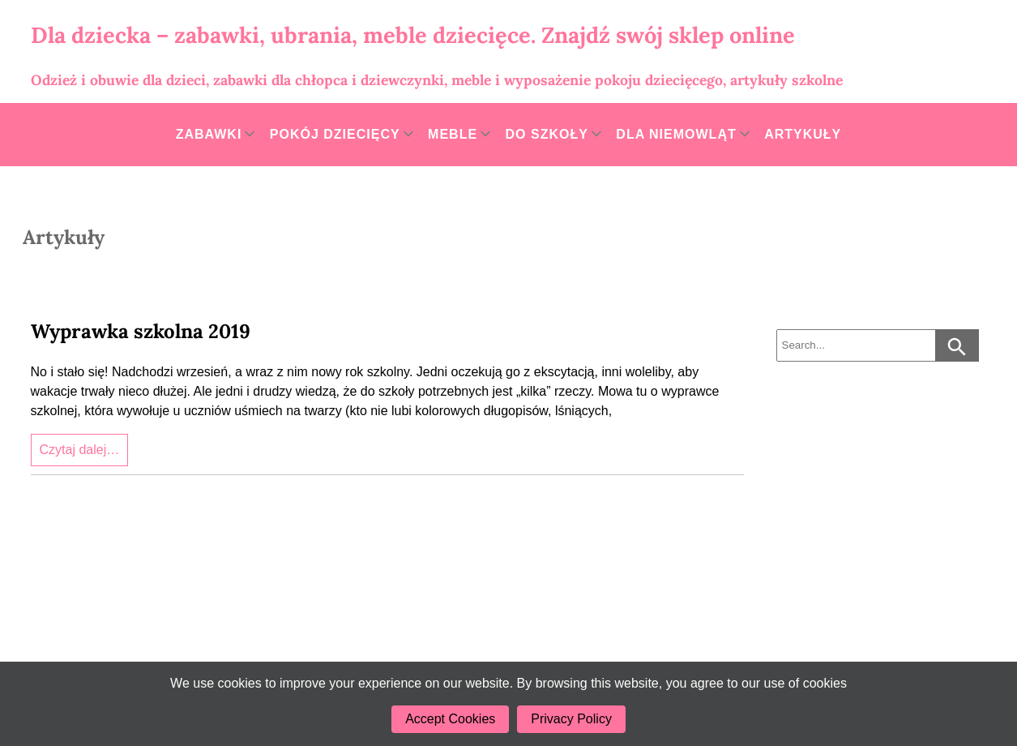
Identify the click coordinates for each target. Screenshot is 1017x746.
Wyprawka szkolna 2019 (140, 331)
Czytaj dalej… (80, 450)
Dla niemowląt (676, 134)
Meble (452, 134)
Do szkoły (547, 134)
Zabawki (209, 134)
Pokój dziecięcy (335, 134)
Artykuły (802, 134)
